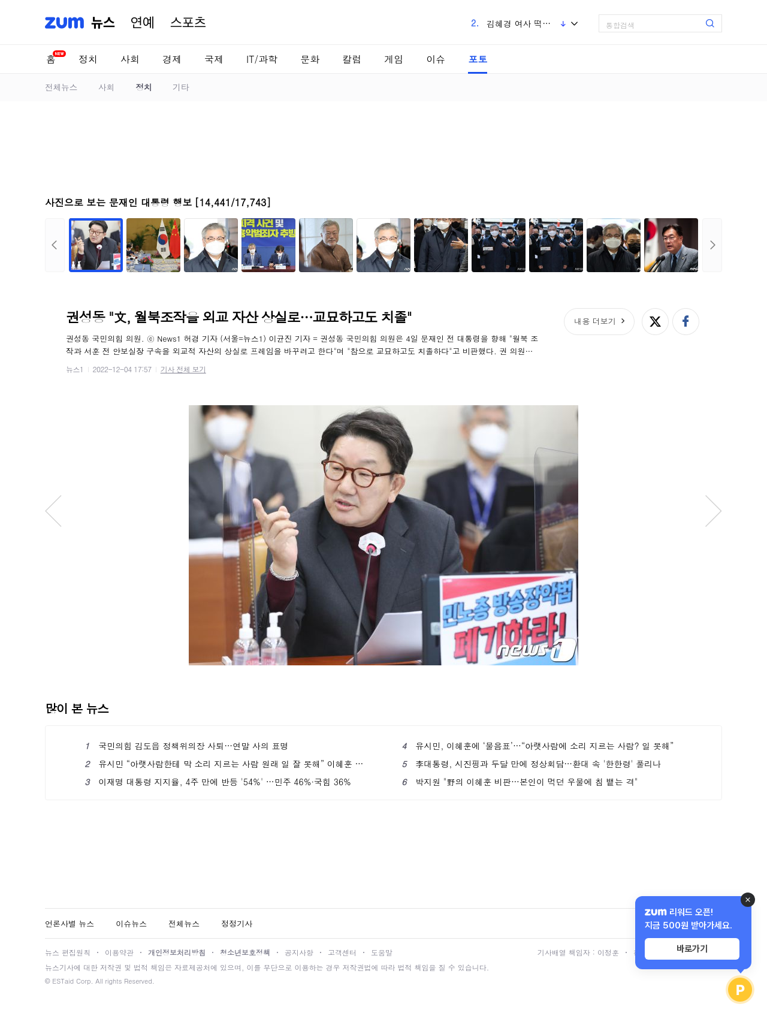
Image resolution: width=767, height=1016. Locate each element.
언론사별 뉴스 (69, 923)
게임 (393, 59)
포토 (477, 59)
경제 (172, 59)
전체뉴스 (61, 87)
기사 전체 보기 (183, 369)
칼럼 (351, 59)
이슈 (435, 59)
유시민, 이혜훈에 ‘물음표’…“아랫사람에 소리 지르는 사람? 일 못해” (537, 746)
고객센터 (342, 952)
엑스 (655, 321)
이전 (55, 245)
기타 (181, 87)
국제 (214, 59)
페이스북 (685, 321)
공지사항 (299, 952)
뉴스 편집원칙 (67, 952)
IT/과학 (261, 59)
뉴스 (103, 23)
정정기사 (236, 923)
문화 (309, 59)
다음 (712, 245)
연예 (143, 23)
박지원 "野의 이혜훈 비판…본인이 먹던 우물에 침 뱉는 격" (519, 782)
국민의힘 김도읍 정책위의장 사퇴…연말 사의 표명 (186, 746)
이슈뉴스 (131, 923)
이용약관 (119, 952)
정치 (88, 59)
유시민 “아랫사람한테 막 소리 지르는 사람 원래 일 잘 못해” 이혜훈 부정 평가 (225, 764)
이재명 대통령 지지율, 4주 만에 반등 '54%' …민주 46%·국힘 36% (217, 782)
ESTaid (63, 980)
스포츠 (188, 23)
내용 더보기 (594, 321)
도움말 (381, 952)
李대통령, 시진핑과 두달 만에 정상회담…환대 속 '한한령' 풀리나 (531, 764)
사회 (130, 59)
